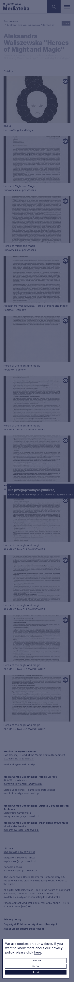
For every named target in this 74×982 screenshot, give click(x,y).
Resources (11, 21)
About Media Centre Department (24, 928)
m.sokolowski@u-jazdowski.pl (21, 793)
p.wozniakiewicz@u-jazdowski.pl (23, 783)
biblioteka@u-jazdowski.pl (19, 851)
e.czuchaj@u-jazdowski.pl (19, 758)
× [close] (10, 486)
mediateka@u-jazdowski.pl (20, 764)
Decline (35, 966)
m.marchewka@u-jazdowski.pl (21, 829)
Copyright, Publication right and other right (30, 924)
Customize (36, 960)
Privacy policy (12, 919)
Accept (36, 972)
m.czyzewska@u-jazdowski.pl (21, 816)
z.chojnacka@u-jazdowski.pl (20, 870)
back (66, 23)
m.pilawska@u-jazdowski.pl (20, 861)
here (37, 952)
